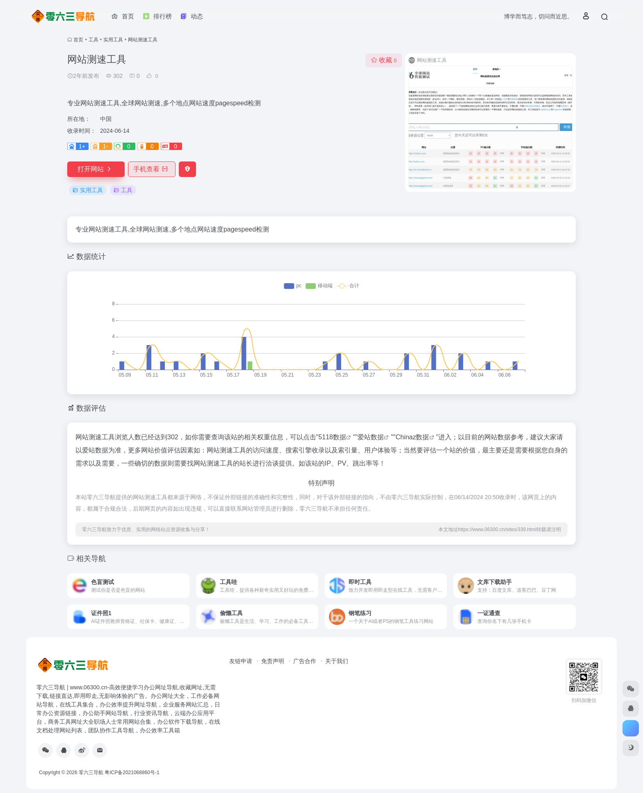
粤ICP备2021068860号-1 (132, 772)
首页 (78, 40)
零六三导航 (91, 772)
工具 (93, 40)
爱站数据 (371, 437)
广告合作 (304, 661)
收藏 (384, 60)
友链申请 (240, 661)
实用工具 (113, 40)
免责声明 (272, 661)
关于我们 (336, 661)
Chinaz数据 (412, 437)
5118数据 (332, 437)
